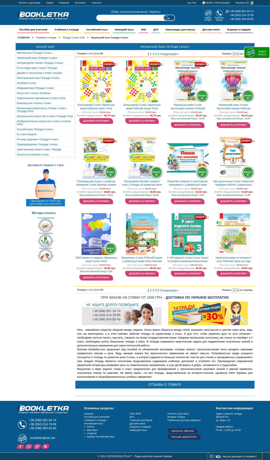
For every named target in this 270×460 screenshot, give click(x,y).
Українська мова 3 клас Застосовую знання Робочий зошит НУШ (188, 107)
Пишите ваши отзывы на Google (37, 446)
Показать (227, 53)
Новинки (64, 2)
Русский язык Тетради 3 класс (35, 129)
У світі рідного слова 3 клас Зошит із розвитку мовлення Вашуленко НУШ (187, 259)
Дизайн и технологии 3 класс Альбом (39, 72)
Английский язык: (93, 423)
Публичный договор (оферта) (184, 420)
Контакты (80, 2)
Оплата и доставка (29, 2)
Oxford (90, 426)
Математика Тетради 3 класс (34, 52)
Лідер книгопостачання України (136, 11)
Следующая (169, 54)
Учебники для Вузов (141, 420)
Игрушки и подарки (140, 426)
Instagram (29, 446)
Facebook (21, 446)
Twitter (46, 446)
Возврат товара (176, 416)
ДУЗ (132, 416)
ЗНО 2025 (135, 413)
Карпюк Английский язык (101, 436)
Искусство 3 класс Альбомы (34, 93)
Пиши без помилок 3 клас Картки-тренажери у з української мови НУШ (187, 183)
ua (189, 2)
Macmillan (92, 430)
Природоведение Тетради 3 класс (37, 144)
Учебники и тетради (46, 37)
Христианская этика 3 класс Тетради (39, 149)
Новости (96, 2)
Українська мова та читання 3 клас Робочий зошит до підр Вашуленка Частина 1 (233, 259)
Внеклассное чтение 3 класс (34, 103)
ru (194, 2)
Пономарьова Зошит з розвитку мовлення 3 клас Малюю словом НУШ (96, 183)
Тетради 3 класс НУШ (73, 37)
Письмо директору (184, 437)
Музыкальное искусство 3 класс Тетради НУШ (45, 116)
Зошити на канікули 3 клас (33, 154)
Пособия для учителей (97, 416)
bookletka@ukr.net (42, 437)
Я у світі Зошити (27, 134)
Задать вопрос (208, 18)
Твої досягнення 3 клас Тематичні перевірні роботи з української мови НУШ (233, 183)
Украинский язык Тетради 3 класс (37, 57)
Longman (92, 433)
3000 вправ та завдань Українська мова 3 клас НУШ (96, 259)
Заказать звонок (219, 18)
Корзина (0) (242, 2)
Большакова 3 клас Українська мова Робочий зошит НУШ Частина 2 (141, 107)
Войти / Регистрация (218, 2)
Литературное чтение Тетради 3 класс (40, 62)
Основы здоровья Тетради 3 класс (38, 139)
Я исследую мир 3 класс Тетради (37, 67)
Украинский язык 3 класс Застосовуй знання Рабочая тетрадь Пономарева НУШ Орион (233, 107)
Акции (49, 2)
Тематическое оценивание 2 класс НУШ (41, 98)
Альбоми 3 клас (26, 83)
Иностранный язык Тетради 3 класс (38, 77)
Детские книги (137, 423)
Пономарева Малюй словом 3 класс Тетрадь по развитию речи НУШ (142, 183)
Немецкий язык (138, 430)
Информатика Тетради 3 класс (35, 88)
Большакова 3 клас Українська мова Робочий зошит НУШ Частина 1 (96, 107)
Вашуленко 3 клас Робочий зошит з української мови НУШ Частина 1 (142, 259)
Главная (24, 37)
